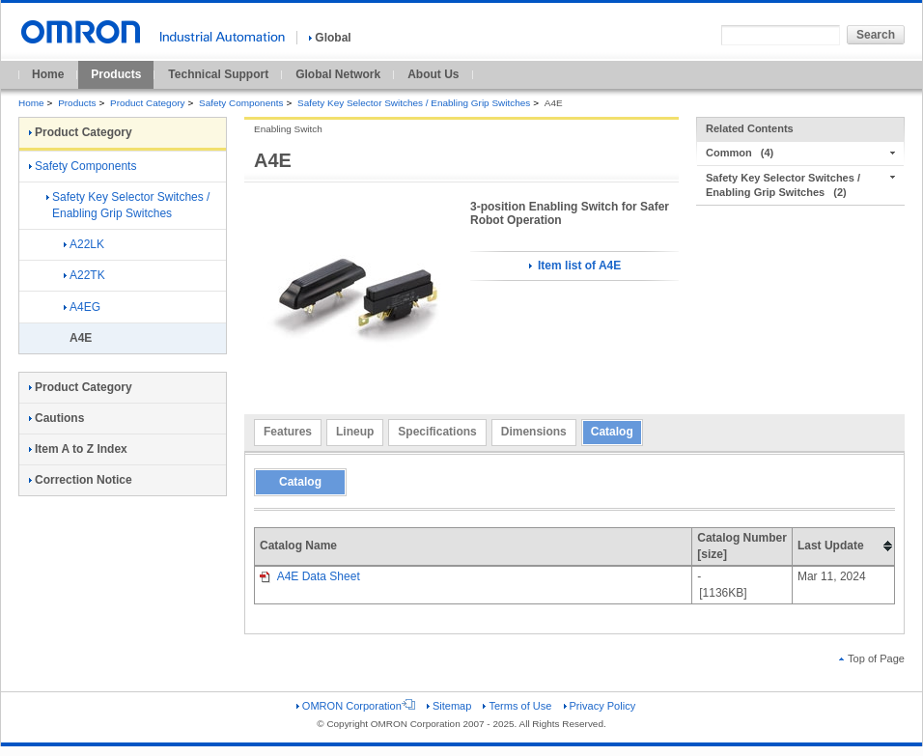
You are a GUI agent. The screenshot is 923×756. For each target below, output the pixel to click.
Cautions (56, 418)
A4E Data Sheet (310, 576)
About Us (433, 74)
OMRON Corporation (355, 706)
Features (288, 431)
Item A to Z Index (78, 449)
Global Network (337, 74)
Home (48, 74)
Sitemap (449, 706)
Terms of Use (517, 706)
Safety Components (241, 103)
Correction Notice (80, 480)
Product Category (147, 103)
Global (329, 37)
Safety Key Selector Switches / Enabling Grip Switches (413, 103)
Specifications (437, 431)
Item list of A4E (575, 265)
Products (116, 74)
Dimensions (534, 431)
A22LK (84, 244)
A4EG (82, 307)
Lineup (355, 431)
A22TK (84, 275)
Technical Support (218, 74)
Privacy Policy (600, 706)
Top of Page (872, 658)
